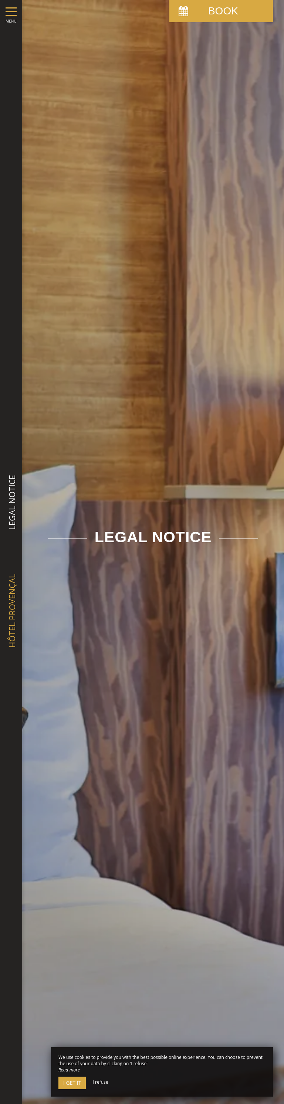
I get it (72, 1082)
